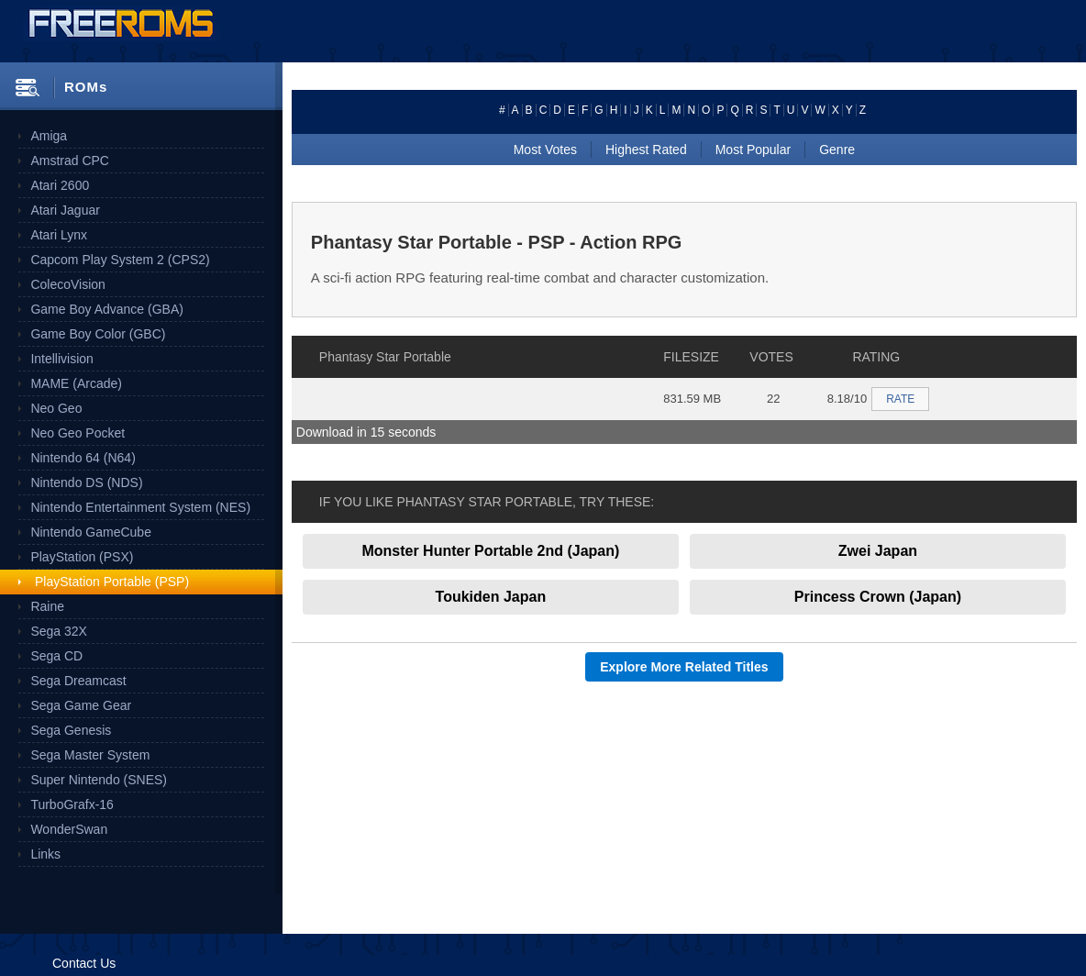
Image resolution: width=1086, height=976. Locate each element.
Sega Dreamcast (78, 680)
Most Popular (753, 149)
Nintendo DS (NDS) (86, 482)
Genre (837, 149)
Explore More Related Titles (684, 667)
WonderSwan (68, 829)
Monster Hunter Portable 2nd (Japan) (490, 551)
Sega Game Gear (80, 705)
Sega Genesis (70, 730)
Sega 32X (58, 631)
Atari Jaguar (64, 210)
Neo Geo (56, 408)
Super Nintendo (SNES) (98, 779)
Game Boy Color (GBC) (97, 334)
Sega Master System (90, 755)
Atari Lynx (58, 234)
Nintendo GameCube (90, 532)
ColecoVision (67, 284)
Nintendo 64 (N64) (82, 457)
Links (45, 854)
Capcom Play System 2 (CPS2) (119, 259)
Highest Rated (646, 149)
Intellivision (61, 358)
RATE (900, 399)
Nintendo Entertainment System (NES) (140, 507)
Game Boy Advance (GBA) (106, 309)
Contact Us (84, 963)
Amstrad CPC (69, 160)
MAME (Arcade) (76, 383)
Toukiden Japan (491, 596)
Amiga (48, 135)
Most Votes (545, 149)
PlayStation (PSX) (81, 556)
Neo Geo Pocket (77, 433)
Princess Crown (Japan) (877, 596)
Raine (47, 606)
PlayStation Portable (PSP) (112, 581)
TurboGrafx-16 (72, 804)
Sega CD (56, 656)
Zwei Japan (877, 551)
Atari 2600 (59, 185)
